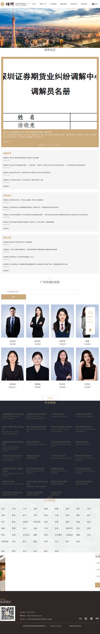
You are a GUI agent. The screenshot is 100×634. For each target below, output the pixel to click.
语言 (95, 4)
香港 (35, 542)
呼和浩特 (37, 522)
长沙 (3, 522)
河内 (35, 551)
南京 (78, 509)
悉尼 (14, 551)
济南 (56, 522)
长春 (14, 542)
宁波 (89, 509)
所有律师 (50, 398)
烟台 (14, 522)
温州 (46, 522)
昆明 (14, 528)
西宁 (67, 542)
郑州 (56, 528)
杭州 (67, 509)
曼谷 (46, 551)
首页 (34, 4)
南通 (56, 509)
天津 (35, 515)
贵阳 (67, 522)
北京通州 (58, 535)
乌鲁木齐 (69, 528)
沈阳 (3, 515)
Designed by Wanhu (55, 626)
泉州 (89, 528)
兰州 (46, 528)
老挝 (56, 551)
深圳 (35, 509)
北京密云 (26, 535)
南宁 (24, 515)
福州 (89, 522)
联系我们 (84, 4)
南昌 (78, 522)
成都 (46, 509)
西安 (14, 515)
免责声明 (78, 626)
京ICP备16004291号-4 (39, 626)
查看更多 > (6, 186)
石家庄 (25, 522)
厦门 (89, 515)
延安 (46, 515)
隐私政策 (72, 626)
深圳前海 (4, 542)
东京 (24, 551)
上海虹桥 (69, 535)
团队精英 (63, 4)
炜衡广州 (43, 4)
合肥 (56, 515)
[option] (50, 167)
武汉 (78, 528)
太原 (24, 528)
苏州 (67, 515)
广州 (24, 509)
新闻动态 (74, 4)
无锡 (35, 528)
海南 (3, 528)
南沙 (78, 542)
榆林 (78, 535)
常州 (46, 542)
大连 (89, 535)
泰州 (46, 535)
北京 (3, 509)
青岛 (3, 535)
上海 (14, 509)
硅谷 (3, 551)
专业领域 (53, 4)
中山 (56, 542)
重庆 (78, 515)
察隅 (35, 535)
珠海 (14, 535)
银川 (24, 542)
